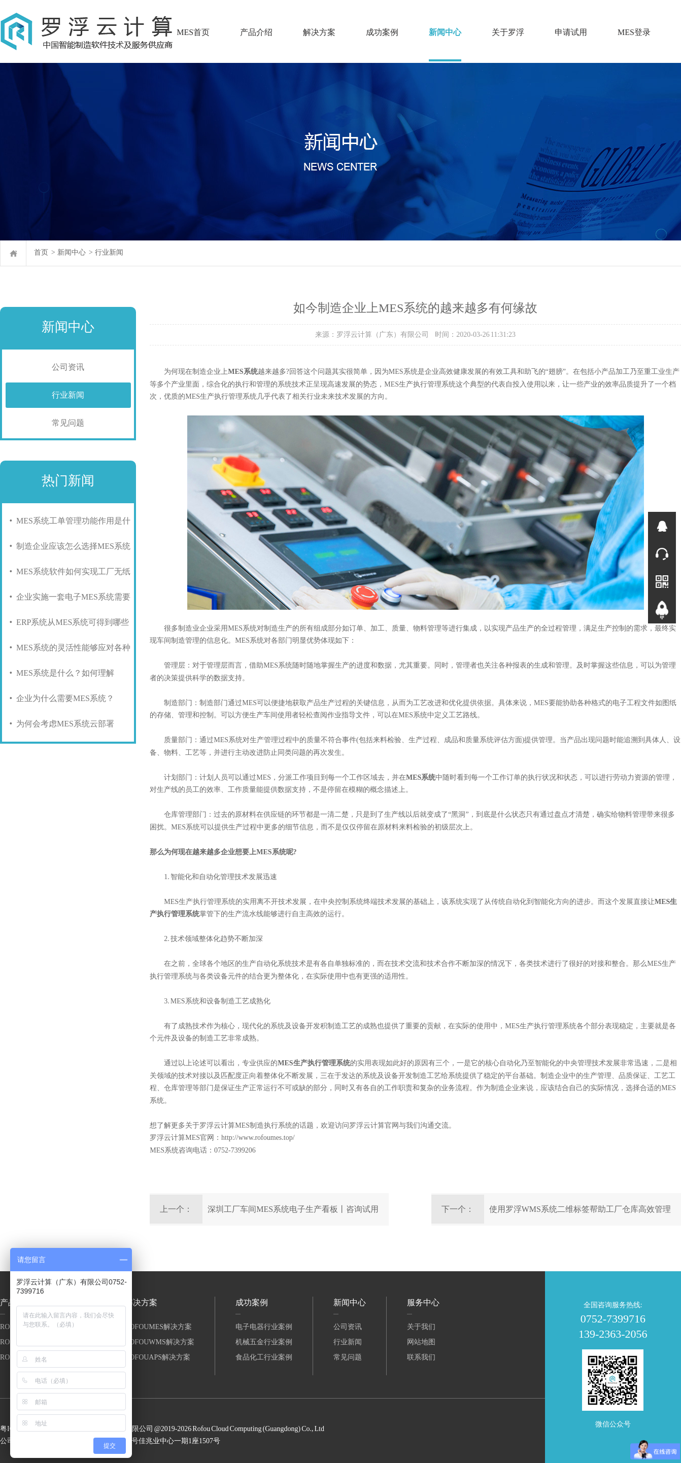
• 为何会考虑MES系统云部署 (60, 723)
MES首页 (193, 32)
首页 (41, 252)
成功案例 (382, 32)
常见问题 (68, 423)
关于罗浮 (508, 32)
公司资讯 (68, 367)
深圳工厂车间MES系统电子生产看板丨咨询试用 (293, 1209)
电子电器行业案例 (263, 1327)
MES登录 (634, 32)
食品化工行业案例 (263, 1357)
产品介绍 (256, 32)
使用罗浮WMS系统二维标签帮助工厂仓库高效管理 (580, 1209)
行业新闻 (109, 252)
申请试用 (571, 32)
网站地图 (421, 1342)
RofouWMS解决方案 (159, 1342)
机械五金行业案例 (263, 1342)
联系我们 (421, 1357)
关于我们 (421, 1327)
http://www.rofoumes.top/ (258, 1137)
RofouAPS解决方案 (157, 1357)
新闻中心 (445, 32)
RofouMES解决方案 (158, 1327)
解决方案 (319, 32)
